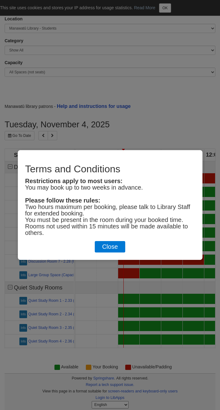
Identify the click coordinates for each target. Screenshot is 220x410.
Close (110, 246)
